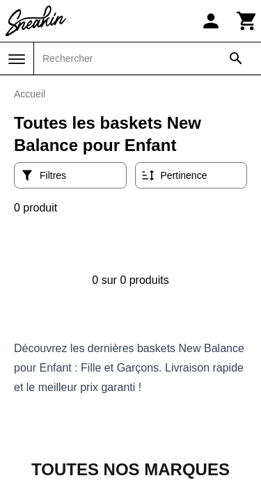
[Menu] (16, 59)
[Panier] (247, 21)
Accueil (29, 94)
